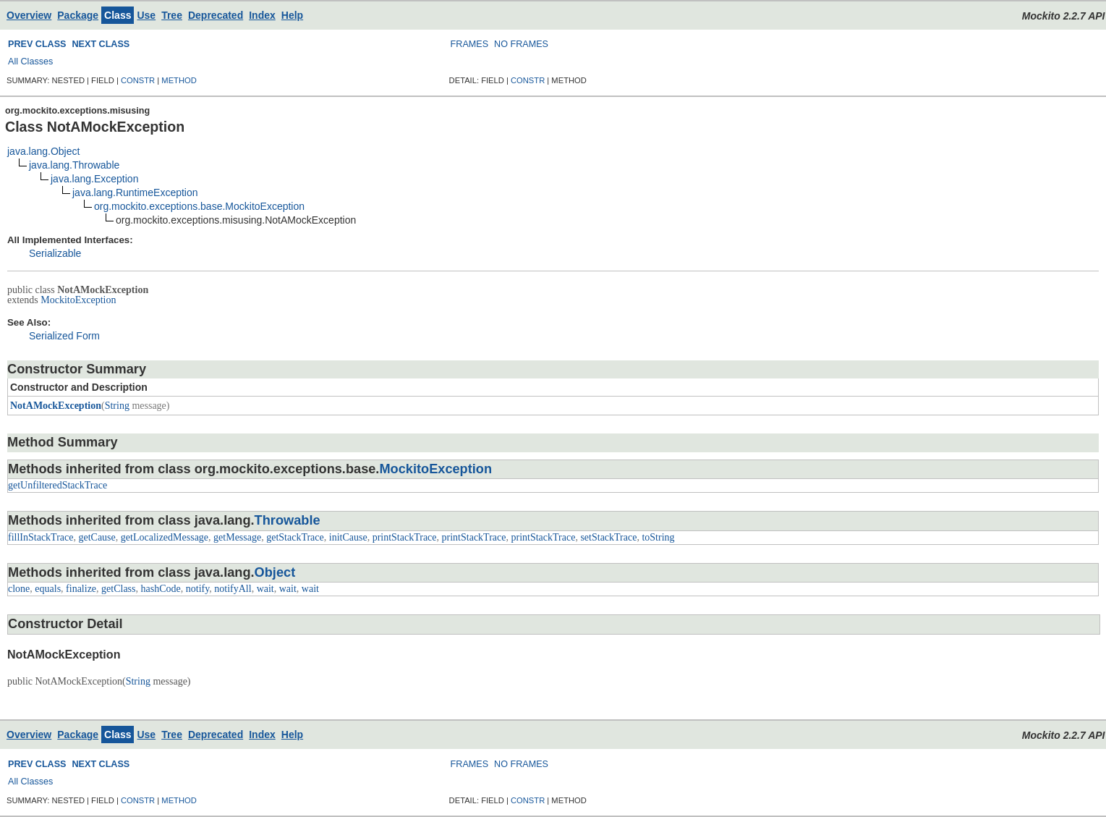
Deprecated (215, 15)
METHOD (178, 80)
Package (77, 15)
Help (292, 15)
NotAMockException (55, 405)
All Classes (30, 61)
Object (275, 572)
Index (262, 15)
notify (198, 588)
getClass (118, 588)
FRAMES (469, 44)
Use (146, 15)
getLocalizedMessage (164, 537)
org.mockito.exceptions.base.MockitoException (199, 206)
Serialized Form (64, 336)
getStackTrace (295, 537)
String (117, 405)
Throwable (287, 520)
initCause (348, 537)
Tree (171, 15)
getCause (96, 537)
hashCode (161, 588)
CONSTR (138, 80)
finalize (81, 588)
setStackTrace (608, 537)
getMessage (237, 537)
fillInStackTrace (40, 537)
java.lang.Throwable (74, 165)
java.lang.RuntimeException (135, 192)
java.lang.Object (43, 151)
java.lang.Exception (94, 179)
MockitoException (78, 300)
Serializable (55, 253)
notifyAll (232, 588)
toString (658, 537)
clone (19, 588)
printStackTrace (405, 537)
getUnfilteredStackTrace (57, 485)
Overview (29, 15)
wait (265, 588)
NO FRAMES (521, 44)
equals (48, 588)
